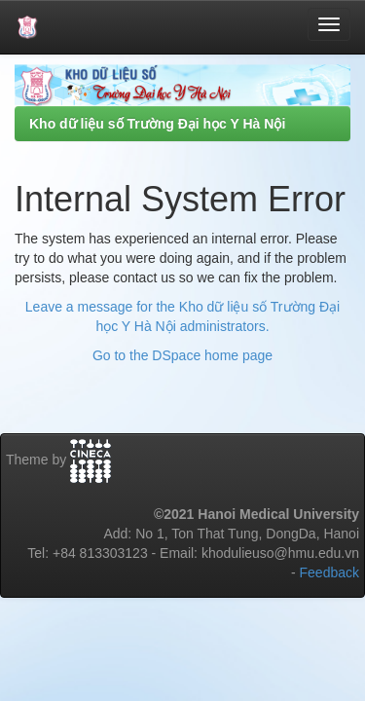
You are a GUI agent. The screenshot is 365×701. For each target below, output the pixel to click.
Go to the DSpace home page (182, 355)
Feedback (329, 572)
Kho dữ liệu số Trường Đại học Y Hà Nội (157, 123)
